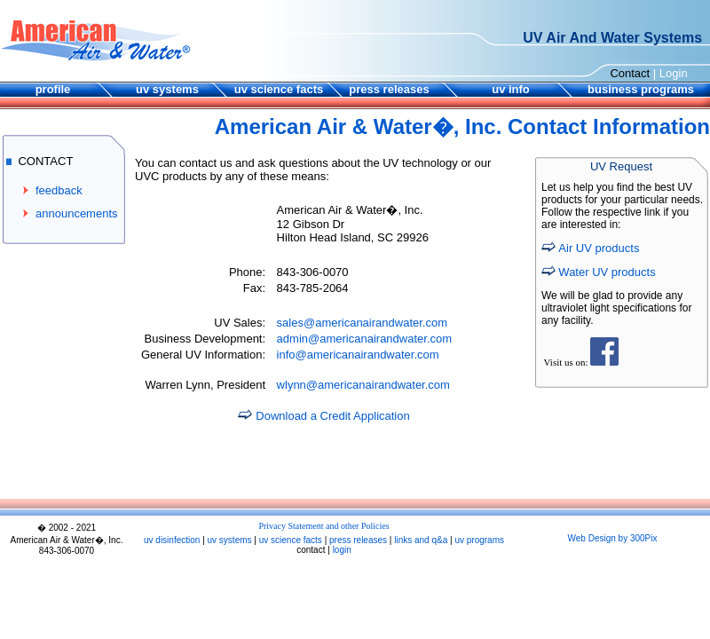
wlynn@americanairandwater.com (363, 384)
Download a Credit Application (332, 415)
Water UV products (606, 272)
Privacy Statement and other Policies (323, 526)
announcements (77, 213)
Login (673, 73)
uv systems (167, 89)
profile (53, 89)
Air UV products (598, 248)
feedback (59, 190)
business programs (641, 89)
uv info (511, 89)
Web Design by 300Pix (613, 538)
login (342, 550)
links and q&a (420, 540)
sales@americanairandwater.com (362, 322)
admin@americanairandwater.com (364, 338)
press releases (389, 89)
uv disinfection (172, 540)
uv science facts (278, 89)
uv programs (479, 540)
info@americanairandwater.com (358, 354)
